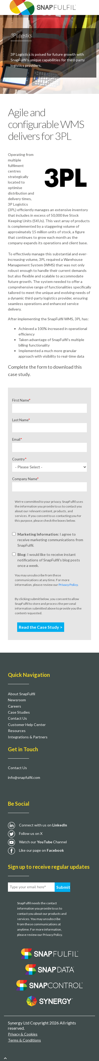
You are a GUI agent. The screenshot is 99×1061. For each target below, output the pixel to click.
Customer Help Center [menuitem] (27, 724)
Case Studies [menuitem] (19, 712)
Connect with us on (43, 825)
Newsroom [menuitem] (17, 700)
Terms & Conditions (24, 1040)
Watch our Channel (43, 842)
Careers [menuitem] (14, 706)
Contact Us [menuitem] (17, 718)
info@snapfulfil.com (24, 777)
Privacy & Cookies (22, 1034)
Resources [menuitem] (17, 730)
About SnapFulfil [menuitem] (21, 694)
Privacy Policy (68, 585)
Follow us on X (31, 833)
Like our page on (41, 850)
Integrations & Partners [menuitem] (28, 737)
